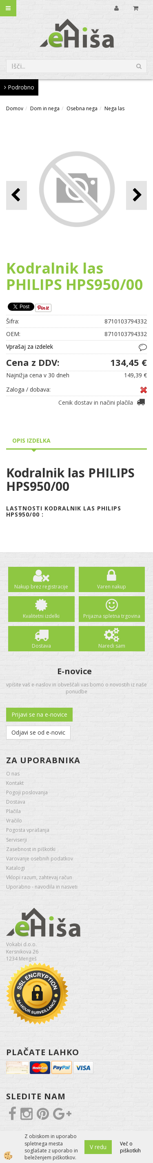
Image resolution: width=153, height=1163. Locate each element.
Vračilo (14, 820)
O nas (13, 773)
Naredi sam (111, 645)
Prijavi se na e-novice (39, 714)
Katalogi (15, 867)
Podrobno (19, 87)
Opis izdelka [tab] (31, 440)
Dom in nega (45, 108)
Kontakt (15, 783)
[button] (136, 195)
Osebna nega (82, 108)
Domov (14, 108)
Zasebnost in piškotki (30, 849)
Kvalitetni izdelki (41, 616)
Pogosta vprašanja (27, 830)
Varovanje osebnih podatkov (39, 858)
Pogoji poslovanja (27, 792)
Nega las (114, 108)
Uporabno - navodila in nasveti (42, 886)
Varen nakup (111, 586)
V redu (98, 1147)
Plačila (13, 811)
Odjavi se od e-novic (38, 732)
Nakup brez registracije (41, 586)
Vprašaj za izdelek (29, 346)
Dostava (41, 645)
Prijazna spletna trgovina (111, 616)
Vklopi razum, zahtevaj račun (39, 877)
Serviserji (16, 839)
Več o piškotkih (130, 1147)
